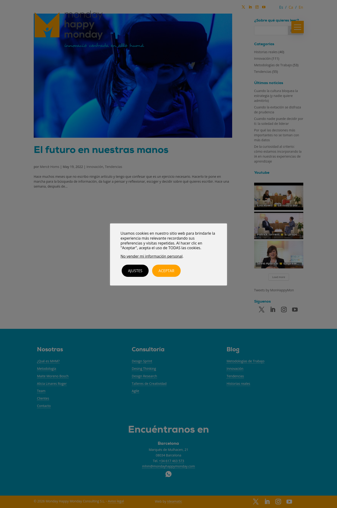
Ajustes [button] (135, 270)
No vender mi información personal (152, 256)
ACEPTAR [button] (166, 270)
